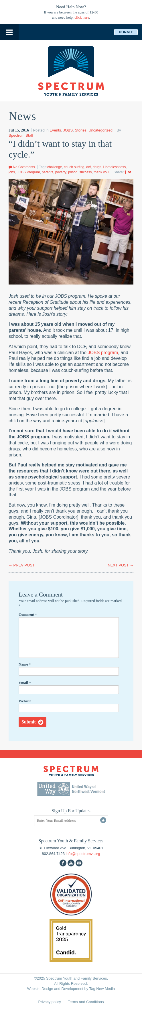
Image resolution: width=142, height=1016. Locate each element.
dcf (88, 167)
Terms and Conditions (86, 1002)
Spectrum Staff (21, 135)
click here (81, 17)
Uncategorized (100, 130)
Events (55, 130)
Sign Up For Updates (71, 810)
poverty (60, 172)
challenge (54, 167)
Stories (80, 130)
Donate (126, 32)
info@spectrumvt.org (83, 854)
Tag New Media (102, 988)
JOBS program (103, 352)
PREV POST (22, 565)
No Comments (22, 167)
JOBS (68, 130)
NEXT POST (120, 565)
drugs (97, 167)
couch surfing (74, 167)
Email (25, 682)
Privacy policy (49, 1002)
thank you (101, 172)
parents (47, 172)
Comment (28, 614)
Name (25, 664)
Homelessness (114, 167)
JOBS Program (28, 172)
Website (25, 701)
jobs (12, 172)
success (85, 172)
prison (73, 172)
